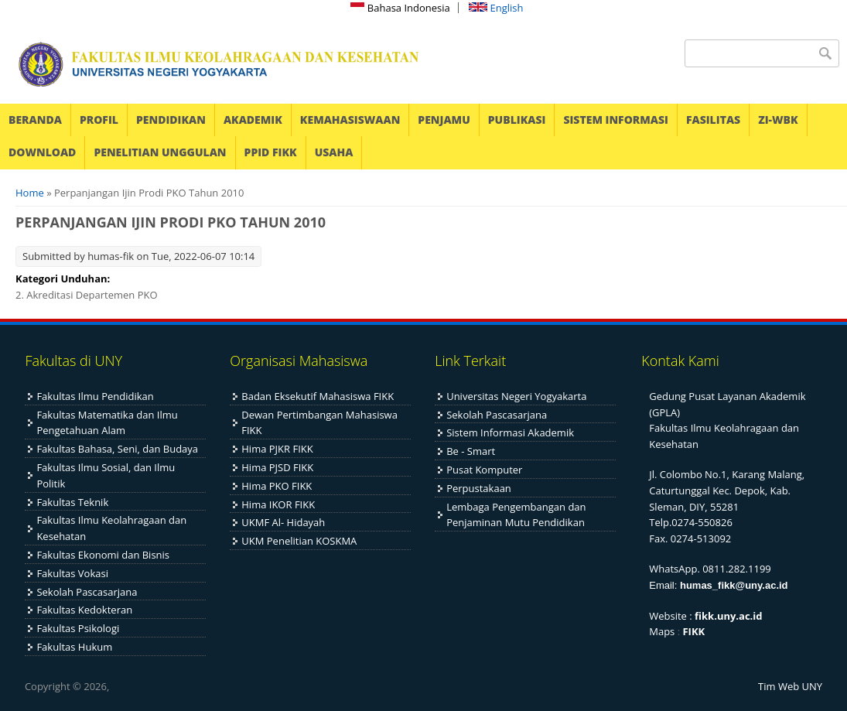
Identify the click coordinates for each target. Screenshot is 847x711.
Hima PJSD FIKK (277, 467)
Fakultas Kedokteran (84, 610)
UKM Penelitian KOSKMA (299, 541)
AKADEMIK (253, 119)
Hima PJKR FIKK (277, 449)
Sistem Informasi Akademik (510, 432)
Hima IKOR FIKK (278, 504)
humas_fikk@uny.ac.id (734, 585)
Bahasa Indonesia (399, 8)
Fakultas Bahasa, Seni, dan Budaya (117, 449)
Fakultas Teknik (72, 502)
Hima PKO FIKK (276, 486)
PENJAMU (444, 119)
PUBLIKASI (517, 119)
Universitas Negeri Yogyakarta (516, 396)
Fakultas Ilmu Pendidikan (94, 396)
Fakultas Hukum (74, 647)
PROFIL (99, 119)
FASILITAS (713, 119)
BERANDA (35, 119)
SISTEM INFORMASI (615, 119)
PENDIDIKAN (171, 119)
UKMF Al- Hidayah (283, 522)
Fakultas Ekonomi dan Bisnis (102, 555)
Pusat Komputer (484, 470)
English (496, 8)
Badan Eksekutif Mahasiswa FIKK (317, 396)
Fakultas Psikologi (77, 628)
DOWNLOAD (42, 152)
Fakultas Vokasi (72, 573)
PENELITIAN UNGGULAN (160, 152)
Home (29, 193)
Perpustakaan (478, 488)
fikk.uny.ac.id (728, 616)
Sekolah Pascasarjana (86, 592)
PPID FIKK (270, 152)
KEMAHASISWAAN (350, 119)
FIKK (693, 631)
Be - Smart (470, 451)
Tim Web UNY (790, 686)
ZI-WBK (777, 119)
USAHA (334, 152)
